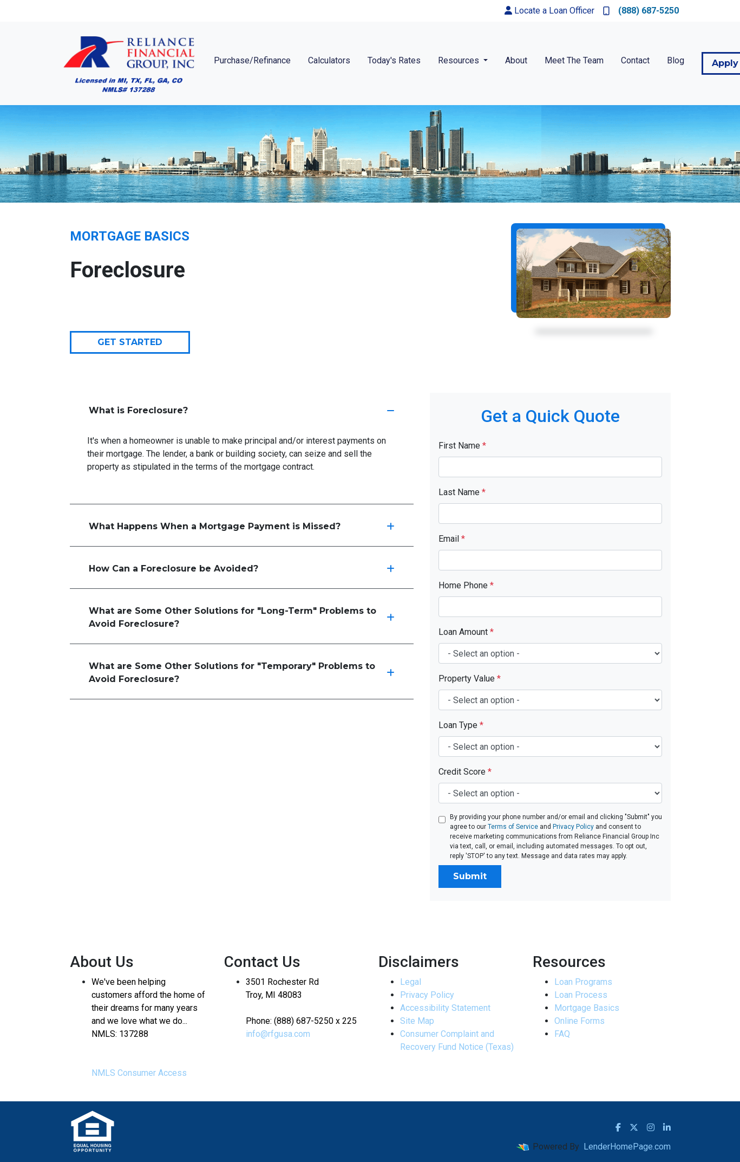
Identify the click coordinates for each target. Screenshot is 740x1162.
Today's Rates (394, 60)
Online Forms (579, 1021)
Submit (470, 876)
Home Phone (466, 585)
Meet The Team (574, 60)
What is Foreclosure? (242, 410)
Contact (635, 60)
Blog (675, 60)
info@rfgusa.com (278, 1034)
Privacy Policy (573, 826)
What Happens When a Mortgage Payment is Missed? (242, 526)
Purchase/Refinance (252, 60)
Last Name (462, 492)
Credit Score (465, 772)
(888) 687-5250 (641, 10)
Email (451, 539)
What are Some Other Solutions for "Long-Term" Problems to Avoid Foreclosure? (242, 617)
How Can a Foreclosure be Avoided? (242, 568)
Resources (459, 60)
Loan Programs (583, 982)
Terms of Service (513, 826)
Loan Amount (466, 632)
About (516, 60)
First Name (462, 445)
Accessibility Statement (445, 1008)
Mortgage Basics (586, 1008)
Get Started (129, 342)
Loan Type (460, 725)
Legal (410, 982)
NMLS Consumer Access (139, 1073)
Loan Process (580, 995)
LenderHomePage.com (627, 1146)
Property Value (469, 678)
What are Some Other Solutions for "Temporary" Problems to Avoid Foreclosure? (242, 672)
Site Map (417, 1021)
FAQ (562, 1034)
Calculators (329, 60)
